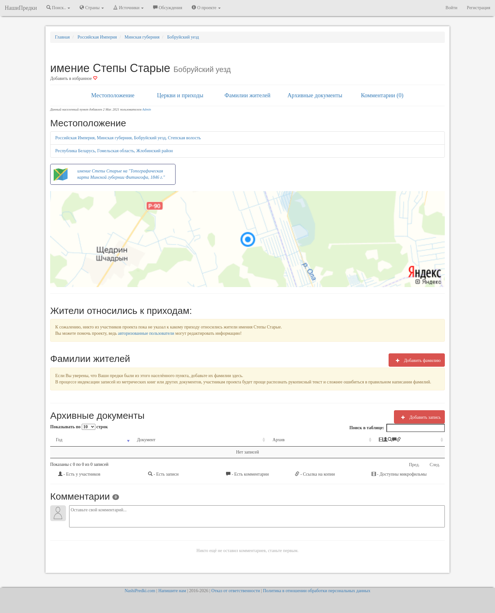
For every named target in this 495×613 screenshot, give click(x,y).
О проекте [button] (206, 7)
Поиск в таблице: (397, 428)
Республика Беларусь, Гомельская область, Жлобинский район (114, 150)
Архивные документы (314, 95)
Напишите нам (172, 590)
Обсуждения (167, 7)
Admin (146, 109)
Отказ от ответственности (235, 590)
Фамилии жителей (247, 95)
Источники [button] (128, 7)
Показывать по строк (79, 427)
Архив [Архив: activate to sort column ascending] (242, 439)
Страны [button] (92, 7)
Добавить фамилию (417, 360)
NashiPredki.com (140, 590)
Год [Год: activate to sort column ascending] (59, 439)
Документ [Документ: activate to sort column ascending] (132, 439)
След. (435, 464)
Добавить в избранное (73, 78)
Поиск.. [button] (58, 7)
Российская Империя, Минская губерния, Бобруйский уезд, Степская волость (128, 137)
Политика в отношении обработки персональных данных (316, 590)
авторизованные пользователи (146, 333)
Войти (451, 7)
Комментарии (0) (382, 95)
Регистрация (478, 7)
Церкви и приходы (180, 95)
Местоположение (112, 95)
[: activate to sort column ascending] (382, 440)
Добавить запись (419, 417)
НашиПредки (21, 8)
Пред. (414, 464)
